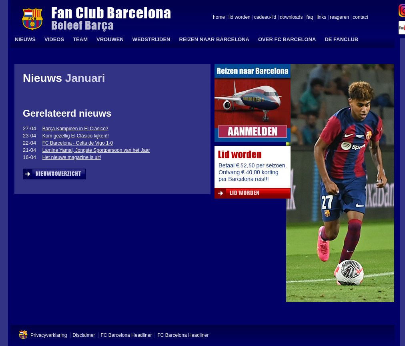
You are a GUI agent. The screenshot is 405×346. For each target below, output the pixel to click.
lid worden (240, 17)
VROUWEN (110, 39)
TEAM (80, 39)
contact (360, 17)
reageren (339, 17)
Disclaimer (83, 335)
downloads (291, 17)
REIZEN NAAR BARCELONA (214, 39)
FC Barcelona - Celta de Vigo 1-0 (77, 143)
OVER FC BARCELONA (287, 39)
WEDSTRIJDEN (151, 39)
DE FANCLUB (341, 39)
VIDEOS (54, 39)
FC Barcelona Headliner (126, 335)
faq (310, 17)
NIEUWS (25, 39)
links (321, 17)
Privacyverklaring (48, 335)
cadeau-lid (265, 17)
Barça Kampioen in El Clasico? (75, 128)
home (219, 17)
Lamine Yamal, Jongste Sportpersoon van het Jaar (96, 150)
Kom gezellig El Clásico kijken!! (75, 136)
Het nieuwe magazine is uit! (71, 157)
